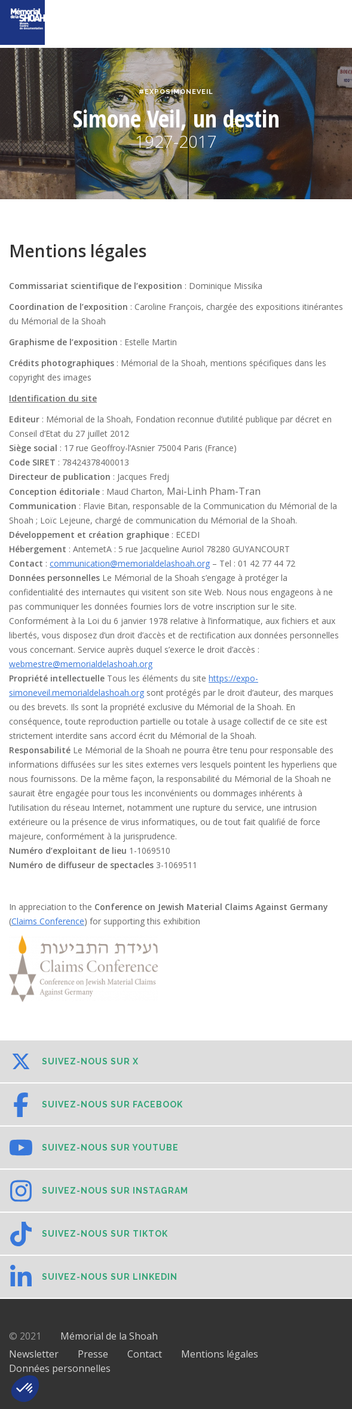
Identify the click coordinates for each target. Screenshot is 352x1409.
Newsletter (34, 1354)
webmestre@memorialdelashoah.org (80, 663)
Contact (144, 1354)
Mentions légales (219, 1354)
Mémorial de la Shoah (109, 1336)
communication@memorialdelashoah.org (130, 563)
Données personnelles (60, 1368)
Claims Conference (47, 921)
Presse (93, 1354)
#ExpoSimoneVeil (176, 92)
